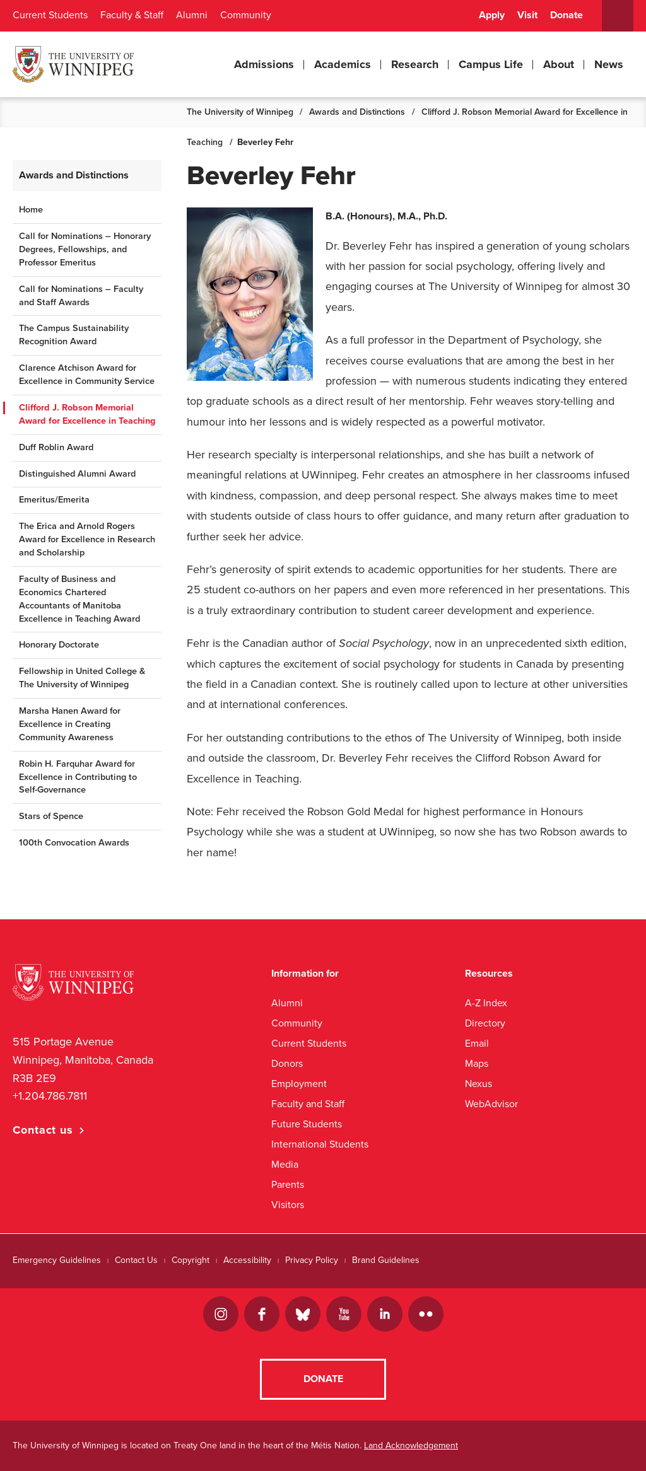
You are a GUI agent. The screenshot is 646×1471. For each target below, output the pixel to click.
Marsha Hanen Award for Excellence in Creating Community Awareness (69, 724)
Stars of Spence (51, 816)
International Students (319, 1144)
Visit (527, 15)
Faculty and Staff (307, 1104)
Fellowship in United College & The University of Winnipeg (82, 678)
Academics (342, 64)
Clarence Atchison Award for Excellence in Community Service (87, 375)
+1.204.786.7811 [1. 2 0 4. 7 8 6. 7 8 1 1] (50, 1096)
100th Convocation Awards (74, 842)
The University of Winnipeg (240, 112)
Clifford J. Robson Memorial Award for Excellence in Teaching (87, 414)
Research (414, 64)
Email (477, 1043)
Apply (492, 15)
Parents (287, 1184)
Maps (476, 1063)
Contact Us (136, 1260)
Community (245, 15)
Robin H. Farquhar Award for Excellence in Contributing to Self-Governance (78, 777)
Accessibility (247, 1260)
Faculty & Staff (131, 15)
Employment (299, 1084)
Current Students (50, 15)
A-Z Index (486, 1003)
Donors (287, 1063)
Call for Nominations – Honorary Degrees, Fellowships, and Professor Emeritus (85, 249)
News (608, 64)
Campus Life (491, 64)
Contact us (43, 1130)
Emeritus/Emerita (54, 499)
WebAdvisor (491, 1104)
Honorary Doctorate (59, 644)
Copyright (190, 1260)
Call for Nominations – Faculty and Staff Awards (81, 296)
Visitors (287, 1205)
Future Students (306, 1124)
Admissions (264, 64)
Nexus (478, 1084)
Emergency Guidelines (57, 1260)
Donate (566, 15)
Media (284, 1164)
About (558, 64)
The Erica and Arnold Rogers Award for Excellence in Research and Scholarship (87, 539)
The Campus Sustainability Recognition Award (74, 335)
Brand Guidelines (386, 1260)
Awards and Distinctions (357, 112)
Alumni (192, 15)
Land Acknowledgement (411, 1445)
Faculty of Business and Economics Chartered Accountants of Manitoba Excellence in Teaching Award (79, 599)
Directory (485, 1023)
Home (31, 209)
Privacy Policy (311, 1260)
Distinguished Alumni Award (77, 473)
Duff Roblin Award (56, 447)
